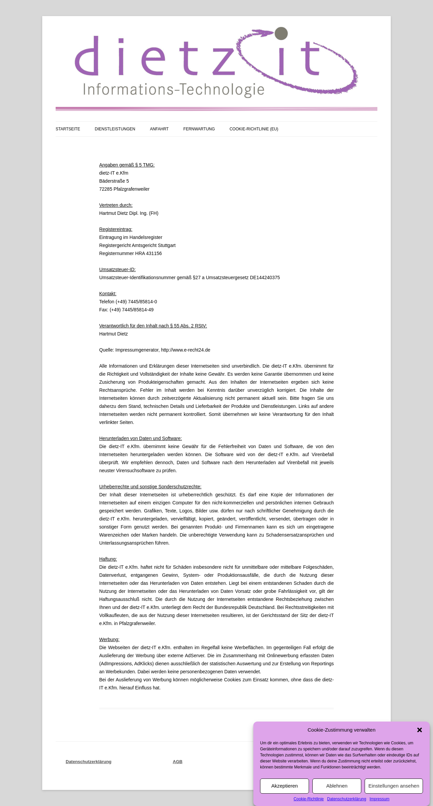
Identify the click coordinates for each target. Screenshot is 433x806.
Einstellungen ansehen (393, 797)
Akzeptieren (284, 797)
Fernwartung (199, 129)
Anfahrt (159, 129)
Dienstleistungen (115, 129)
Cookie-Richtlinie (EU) (254, 129)
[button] (419, 741)
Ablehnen (336, 797)
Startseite (68, 129)
